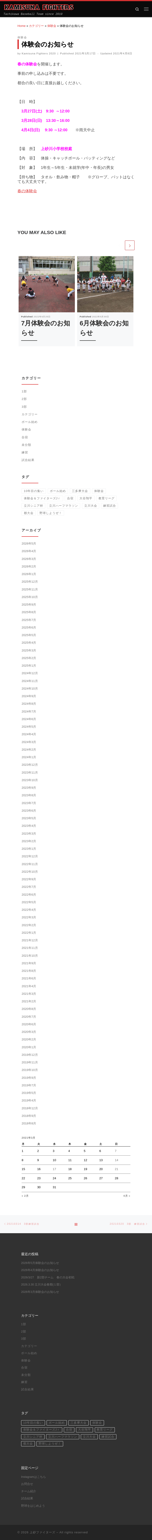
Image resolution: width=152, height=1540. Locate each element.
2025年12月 (30, 581)
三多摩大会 (80, 491)
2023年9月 (29, 787)
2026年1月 (29, 574)
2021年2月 (29, 1001)
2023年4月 (29, 825)
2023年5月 (29, 818)
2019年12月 (30, 1054)
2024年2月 (29, 749)
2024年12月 (30, 673)
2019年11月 (30, 1062)
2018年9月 (29, 1116)
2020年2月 (29, 1039)
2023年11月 (30, 772)
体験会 (51, 26)
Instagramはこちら (33, 1477)
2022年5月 (29, 902)
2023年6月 (29, 810)
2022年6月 (29, 894)
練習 (25, 452)
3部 (24, 406)
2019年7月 (29, 1085)
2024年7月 (29, 711)
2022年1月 (29, 932)
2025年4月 (29, 642)
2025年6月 (29, 627)
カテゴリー (36, 26)
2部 (24, 399)
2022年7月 (29, 887)
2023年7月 (29, 803)
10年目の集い (34, 491)
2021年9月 (29, 963)
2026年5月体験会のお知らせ (40, 1263)
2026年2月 (29, 566)
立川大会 (90, 505)
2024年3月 (29, 742)
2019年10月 (30, 1070)
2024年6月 (29, 719)
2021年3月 (29, 993)
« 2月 (25, 1195)
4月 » (126, 1195)
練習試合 (109, 505)
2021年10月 (30, 955)
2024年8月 (29, 703)
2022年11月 (30, 864)
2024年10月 (30, 688)
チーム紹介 (28, 1491)
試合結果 (28, 460)
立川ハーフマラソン (63, 505)
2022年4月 (29, 909)
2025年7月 (29, 620)
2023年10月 (30, 780)
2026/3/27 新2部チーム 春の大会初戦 (47, 1277)
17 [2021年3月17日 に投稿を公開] (54, 1169)
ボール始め (30, 422)
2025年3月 (29, 650)
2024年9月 (29, 696)
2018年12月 (30, 1108)
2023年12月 (30, 764)
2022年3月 (29, 917)
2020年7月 (29, 1016)
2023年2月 (29, 841)
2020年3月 (29, 1032)
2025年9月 (29, 604)
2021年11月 (30, 948)
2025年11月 (30, 589)
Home (21, 26)
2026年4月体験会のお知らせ (40, 1270)
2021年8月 (29, 971)
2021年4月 (29, 986)
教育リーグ (107, 498)
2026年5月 (29, 543)
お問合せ (27, 1484)
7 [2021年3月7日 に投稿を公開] (115, 1151)
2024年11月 (30, 681)
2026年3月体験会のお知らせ (40, 1292)
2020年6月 (29, 1024)
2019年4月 (29, 1100)
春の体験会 (27, 191)
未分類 (26, 445)
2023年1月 (29, 848)
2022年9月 (29, 879)
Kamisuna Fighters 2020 (39, 53)
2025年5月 (29, 635)
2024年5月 (29, 726)
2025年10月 (30, 597)
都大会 (29, 513)
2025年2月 (29, 658)
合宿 (25, 437)
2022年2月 (29, 925)
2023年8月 (29, 795)
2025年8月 (29, 612)
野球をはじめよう (33, 1505)
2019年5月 (29, 1093)
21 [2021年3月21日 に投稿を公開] (116, 1169)
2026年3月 (29, 559)
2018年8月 (29, 1123)
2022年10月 (30, 871)
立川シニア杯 (33, 505)
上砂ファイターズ (42, 1532)
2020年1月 (29, 1047)
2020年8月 (29, 1009)
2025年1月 (29, 665)
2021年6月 (29, 978)
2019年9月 (29, 1077)
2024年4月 (29, 734)
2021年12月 (30, 940)
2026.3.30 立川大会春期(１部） (42, 1284)
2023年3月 (29, 833)
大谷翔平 (85, 498)
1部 (24, 391)
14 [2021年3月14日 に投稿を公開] (116, 1160)
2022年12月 (30, 856)
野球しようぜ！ (50, 513)
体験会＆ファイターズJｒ (42, 498)
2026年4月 (29, 551)
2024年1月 (29, 757)
